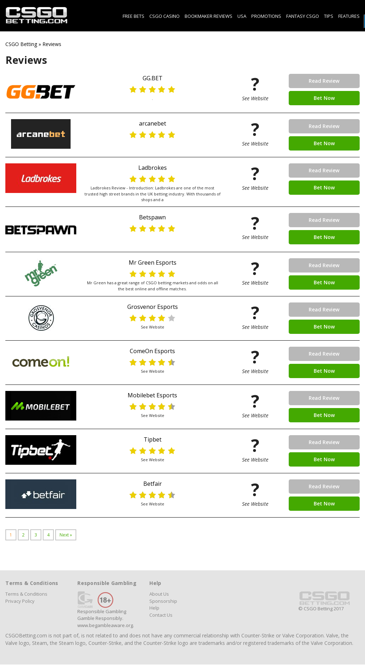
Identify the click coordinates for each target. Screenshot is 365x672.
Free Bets (133, 16)
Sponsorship (163, 601)
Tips (328, 16)
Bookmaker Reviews (208, 16)
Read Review (324, 80)
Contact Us (161, 615)
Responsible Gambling (101, 611)
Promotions (266, 16)
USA (241, 16)
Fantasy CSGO (302, 16)
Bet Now (324, 98)
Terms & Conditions (26, 594)
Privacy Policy (20, 601)
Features (349, 16)
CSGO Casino (164, 16)
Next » (66, 535)
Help (154, 608)
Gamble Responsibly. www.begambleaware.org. (105, 621)
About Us (159, 594)
